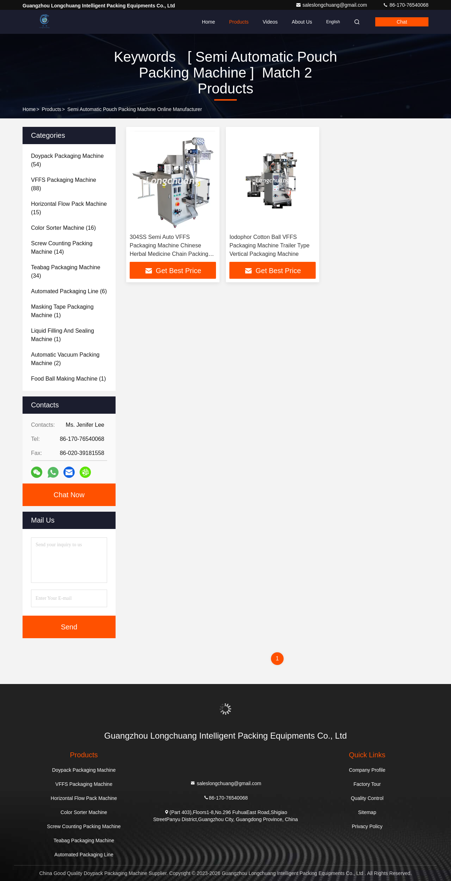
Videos (270, 22)
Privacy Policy (367, 826)
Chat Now (69, 495)
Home (208, 22)
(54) (67, 160)
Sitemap (367, 812)
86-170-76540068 (405, 5)
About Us (302, 22)
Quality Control (367, 798)
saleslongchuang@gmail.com (332, 5)
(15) (69, 208)
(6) (69, 291)
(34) (65, 271)
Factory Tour (367, 784)
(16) (63, 228)
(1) (62, 311)
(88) (63, 184)
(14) (61, 247)
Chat (402, 22)
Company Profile (367, 770)
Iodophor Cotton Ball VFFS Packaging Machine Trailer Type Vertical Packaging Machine (269, 245)
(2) (65, 359)
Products (238, 22)
